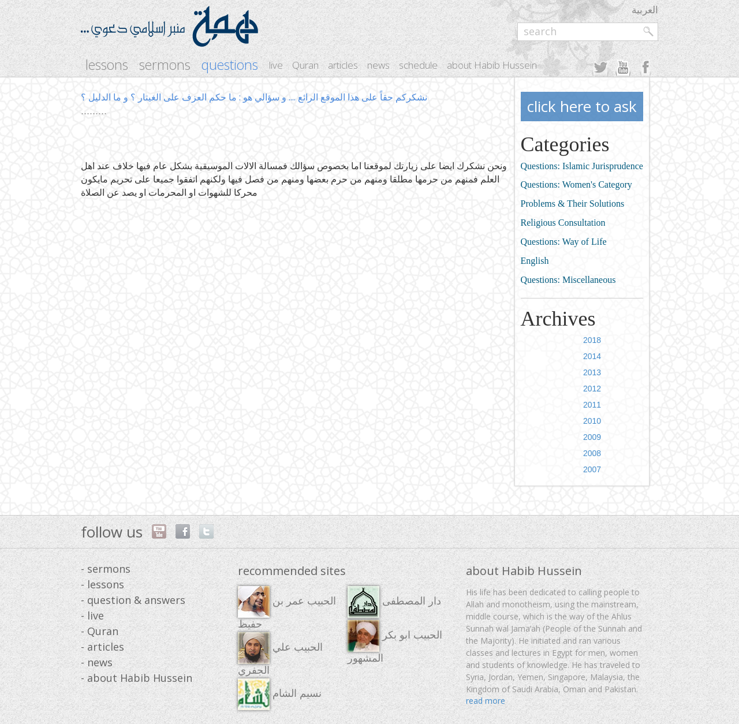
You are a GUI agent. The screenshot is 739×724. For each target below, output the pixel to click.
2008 (592, 453)
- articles (102, 647)
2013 (592, 372)
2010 (592, 421)
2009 (592, 437)
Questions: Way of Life (564, 242)
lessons (106, 65)
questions (229, 65)
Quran (305, 65)
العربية (645, 9)
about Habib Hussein (492, 65)
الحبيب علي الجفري (280, 654)
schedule (418, 65)
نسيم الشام (280, 694)
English (535, 261)
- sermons (105, 569)
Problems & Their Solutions (573, 203)
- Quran (99, 631)
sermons (165, 65)
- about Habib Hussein (136, 678)
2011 (592, 404)
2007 (592, 469)
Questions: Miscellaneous (568, 280)
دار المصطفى (394, 602)
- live (92, 615)
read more (485, 700)
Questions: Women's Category (576, 184)
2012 (592, 388)
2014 (592, 356)
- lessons (102, 584)
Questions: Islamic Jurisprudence (582, 166)
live (276, 65)
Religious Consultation (563, 222)
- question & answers (133, 600)
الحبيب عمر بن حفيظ (287, 608)
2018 (592, 340)
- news (97, 662)
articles (343, 65)
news (378, 65)
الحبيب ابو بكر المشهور (395, 642)
